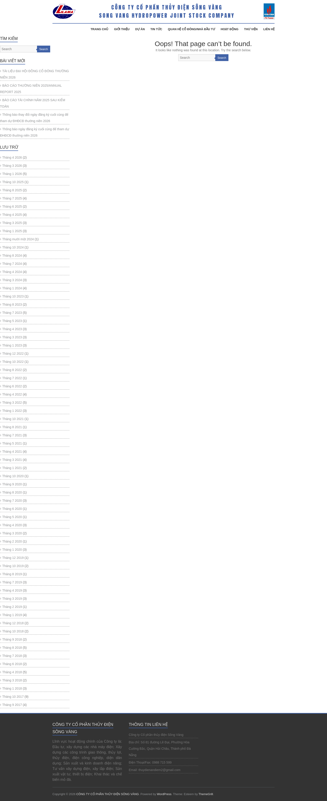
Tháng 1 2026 (12, 174)
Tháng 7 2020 (12, 500)
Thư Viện (251, 29)
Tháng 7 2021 (12, 435)
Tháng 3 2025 (12, 223)
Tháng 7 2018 (12, 656)
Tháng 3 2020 (12, 533)
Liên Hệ (269, 29)
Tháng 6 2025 (12, 206)
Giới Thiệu (121, 29)
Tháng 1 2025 (12, 231)
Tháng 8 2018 (12, 647)
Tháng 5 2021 (12, 443)
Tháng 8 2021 (12, 427)
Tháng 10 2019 (13, 566)
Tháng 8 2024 (12, 255)
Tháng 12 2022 (13, 353)
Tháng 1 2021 (12, 468)
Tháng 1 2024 (12, 288)
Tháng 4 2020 (12, 525)
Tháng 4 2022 (12, 394)
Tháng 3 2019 (12, 598)
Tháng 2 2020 (12, 541)
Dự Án (140, 29)
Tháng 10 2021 (13, 419)
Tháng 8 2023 (12, 304)
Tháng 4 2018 (12, 672)
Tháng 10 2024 (13, 247)
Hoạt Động (229, 29)
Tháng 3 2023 (12, 337)
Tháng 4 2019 (12, 590)
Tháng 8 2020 (12, 492)
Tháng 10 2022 (13, 362)
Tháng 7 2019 (12, 582)
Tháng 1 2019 (12, 615)
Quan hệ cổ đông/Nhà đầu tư (191, 29)
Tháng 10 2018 (13, 631)
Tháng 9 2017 (12, 705)
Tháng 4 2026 (12, 157)
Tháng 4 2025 (12, 214)
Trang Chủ (100, 29)
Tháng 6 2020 (12, 509)
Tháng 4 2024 (12, 272)
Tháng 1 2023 (12, 345)
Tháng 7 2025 (12, 198)
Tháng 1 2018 (12, 688)
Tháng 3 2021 (12, 460)
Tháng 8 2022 (12, 370)
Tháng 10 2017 (13, 696)
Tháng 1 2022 (12, 411)
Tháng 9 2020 (12, 484)
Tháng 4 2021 (12, 451)
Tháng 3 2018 (12, 680)
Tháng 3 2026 (12, 165)
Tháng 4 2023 (12, 329)
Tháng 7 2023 (12, 313)
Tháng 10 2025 (13, 182)
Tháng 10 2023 (13, 296)
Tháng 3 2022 (12, 402)
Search (222, 57)
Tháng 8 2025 (12, 190)
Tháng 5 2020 (12, 517)
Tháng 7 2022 (12, 378)
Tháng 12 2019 (13, 558)
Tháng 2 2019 (12, 607)
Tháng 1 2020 (12, 549)
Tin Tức (156, 29)
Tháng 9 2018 (12, 639)
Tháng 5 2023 (12, 321)
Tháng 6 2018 (12, 664)
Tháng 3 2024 (12, 280)
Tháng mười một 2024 (18, 239)
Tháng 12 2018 (13, 623)
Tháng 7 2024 (12, 263)
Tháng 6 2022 (12, 386)
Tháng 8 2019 (12, 574)
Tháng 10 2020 (13, 476)
